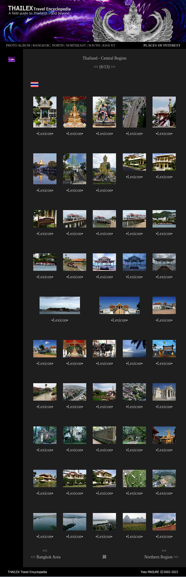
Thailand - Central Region (104, 58)
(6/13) (105, 66)
